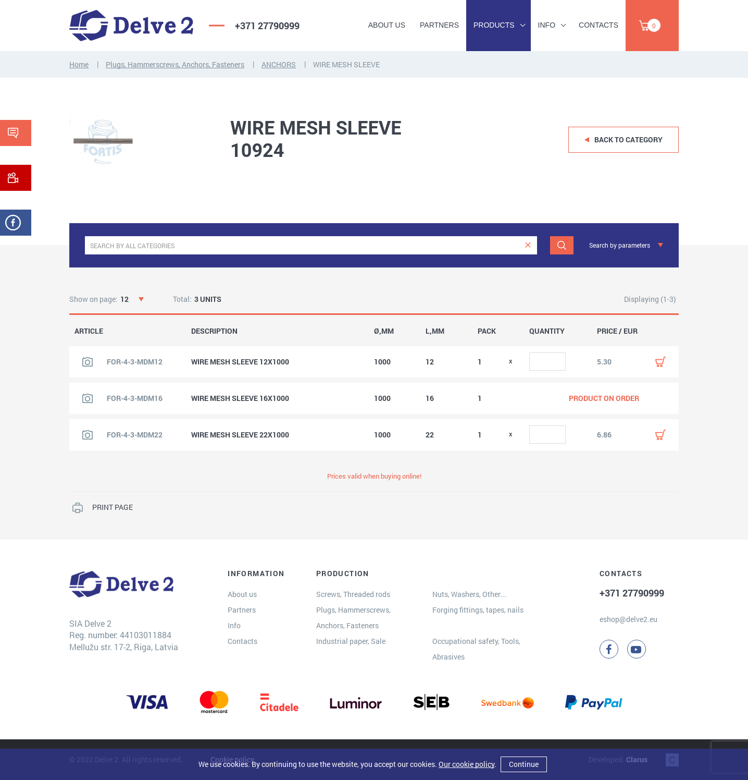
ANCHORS (278, 64)
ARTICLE (88, 331)
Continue (524, 764)
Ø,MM (384, 331)
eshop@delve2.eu (628, 619)
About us (386, 25)
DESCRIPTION (214, 331)
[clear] (528, 245)
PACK (487, 331)
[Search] (562, 245)
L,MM (435, 331)
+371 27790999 (267, 25)
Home (79, 64)
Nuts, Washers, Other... (469, 594)
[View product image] (87, 362)
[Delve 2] (131, 25)
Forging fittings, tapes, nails (477, 610)
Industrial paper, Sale (350, 641)
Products (494, 25)
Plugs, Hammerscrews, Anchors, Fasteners (175, 64)
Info (546, 25)
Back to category (628, 139)
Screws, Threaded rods (353, 594)
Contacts (598, 25)
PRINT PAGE (112, 507)
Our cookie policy (466, 764)
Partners (439, 25)
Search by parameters (619, 245)
